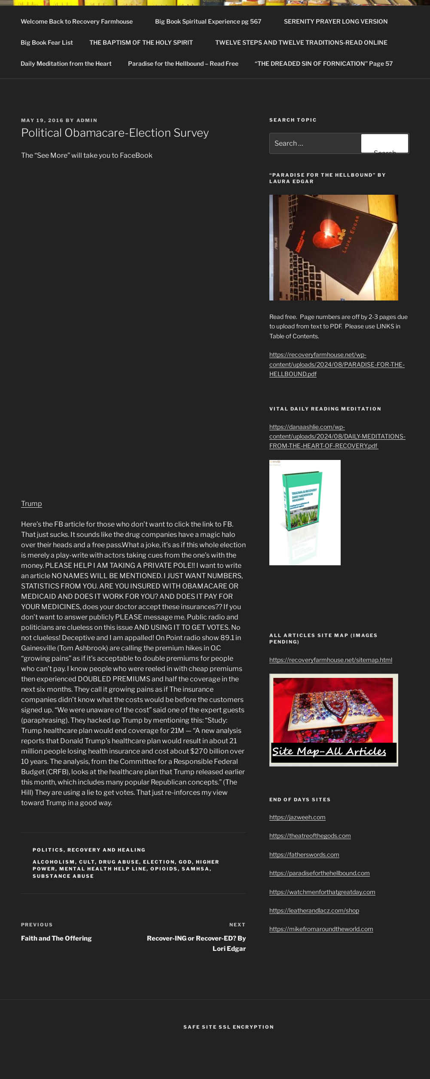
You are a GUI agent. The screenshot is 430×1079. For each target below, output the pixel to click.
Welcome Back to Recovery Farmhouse (81, 21)
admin (87, 120)
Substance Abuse (63, 876)
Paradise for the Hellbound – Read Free (183, 63)
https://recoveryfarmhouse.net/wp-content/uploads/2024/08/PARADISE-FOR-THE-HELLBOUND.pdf (337, 364)
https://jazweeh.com (297, 817)
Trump (31, 504)
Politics (48, 850)
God (185, 862)
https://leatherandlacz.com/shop (314, 910)
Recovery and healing (106, 850)
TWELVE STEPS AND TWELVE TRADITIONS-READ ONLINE (305, 42)
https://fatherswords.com (304, 854)
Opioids (164, 869)
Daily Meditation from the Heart (66, 63)
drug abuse (119, 862)
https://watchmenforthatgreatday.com (322, 891)
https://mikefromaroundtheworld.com (321, 928)
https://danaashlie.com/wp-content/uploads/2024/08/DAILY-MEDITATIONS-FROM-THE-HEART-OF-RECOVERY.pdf (337, 436)
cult (87, 862)
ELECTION (159, 862)
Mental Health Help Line (102, 869)
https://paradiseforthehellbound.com (319, 873)
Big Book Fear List (47, 42)
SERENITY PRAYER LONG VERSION (336, 21)
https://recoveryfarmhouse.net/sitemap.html (330, 659)
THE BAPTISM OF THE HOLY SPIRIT (145, 42)
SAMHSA (196, 869)
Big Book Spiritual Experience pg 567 (212, 21)
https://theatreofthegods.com (310, 835)
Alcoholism (54, 862)
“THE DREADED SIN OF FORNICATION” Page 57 (324, 63)
